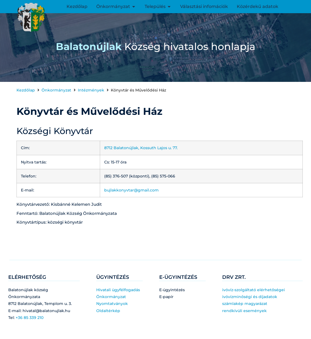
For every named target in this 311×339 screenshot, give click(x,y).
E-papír (166, 296)
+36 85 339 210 (29, 317)
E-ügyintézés (172, 289)
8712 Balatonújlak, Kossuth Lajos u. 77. (141, 148)
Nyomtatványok (112, 303)
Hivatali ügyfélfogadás (118, 289)
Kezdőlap (25, 90)
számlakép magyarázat (244, 303)
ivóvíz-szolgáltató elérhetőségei (253, 289)
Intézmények (91, 90)
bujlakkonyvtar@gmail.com (131, 190)
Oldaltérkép (108, 310)
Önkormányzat (56, 90)
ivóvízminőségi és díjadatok (249, 296)
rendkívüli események (244, 310)
